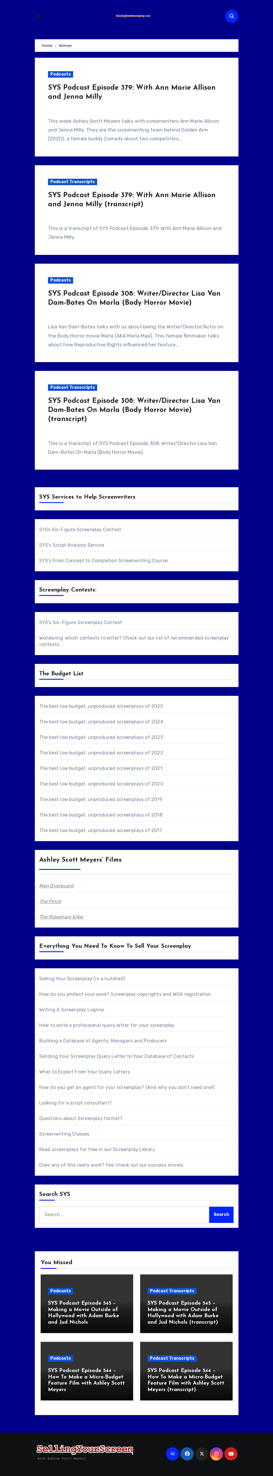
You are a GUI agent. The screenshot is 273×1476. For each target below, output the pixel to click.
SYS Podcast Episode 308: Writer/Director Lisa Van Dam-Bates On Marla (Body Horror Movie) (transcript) (134, 410)
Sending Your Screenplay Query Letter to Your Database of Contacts (116, 1056)
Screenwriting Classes (64, 1134)
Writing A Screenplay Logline (71, 1010)
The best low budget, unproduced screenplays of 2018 (100, 815)
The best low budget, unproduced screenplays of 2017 (100, 830)
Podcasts (60, 74)
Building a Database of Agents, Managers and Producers (103, 1041)
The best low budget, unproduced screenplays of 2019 (100, 799)
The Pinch (50, 901)
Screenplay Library (134, 1149)
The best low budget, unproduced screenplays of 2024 (101, 722)
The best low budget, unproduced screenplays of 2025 (101, 706)
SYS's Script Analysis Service (71, 545)
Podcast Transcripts (72, 181)
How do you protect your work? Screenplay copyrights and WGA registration (125, 994)
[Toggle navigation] (38, 16)
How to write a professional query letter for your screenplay (107, 1025)
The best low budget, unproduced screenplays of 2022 (101, 753)
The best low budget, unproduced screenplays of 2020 (101, 784)
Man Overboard (56, 886)
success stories (165, 1165)
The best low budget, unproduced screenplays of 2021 (100, 768)
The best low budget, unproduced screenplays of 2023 (101, 737)
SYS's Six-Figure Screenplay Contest (80, 622)
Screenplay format (99, 1118)
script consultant (89, 1103)
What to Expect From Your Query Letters (84, 1072)
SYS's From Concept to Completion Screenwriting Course (103, 560)
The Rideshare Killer (61, 917)
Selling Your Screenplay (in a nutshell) (82, 978)
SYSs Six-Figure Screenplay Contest (80, 529)
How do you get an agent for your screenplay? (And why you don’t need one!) (127, 1087)
